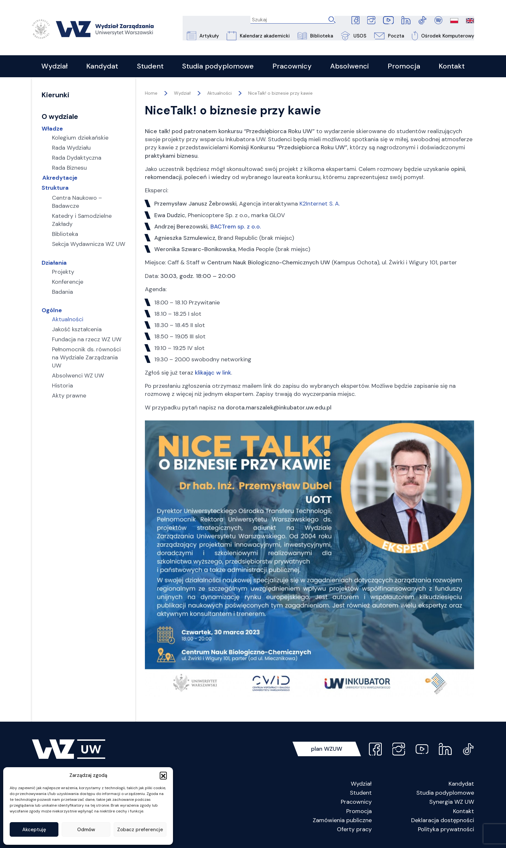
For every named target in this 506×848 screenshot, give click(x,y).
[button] (163, 775)
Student (361, 794)
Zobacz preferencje (140, 829)
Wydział (361, 785)
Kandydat (461, 785)
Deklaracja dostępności (442, 822)
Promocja (359, 813)
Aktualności (219, 95)
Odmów (86, 829)
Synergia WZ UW (451, 803)
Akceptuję (34, 829)
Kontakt (463, 813)
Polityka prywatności (446, 831)
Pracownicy (356, 803)
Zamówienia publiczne (342, 822)
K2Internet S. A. (319, 205)
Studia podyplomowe (445, 794)
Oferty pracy (354, 831)
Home (151, 95)
